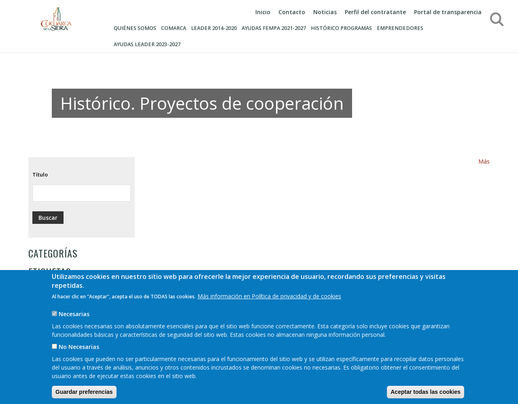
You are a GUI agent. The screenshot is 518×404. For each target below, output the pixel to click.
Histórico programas (341, 28)
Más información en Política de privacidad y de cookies (269, 307)
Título (40, 174)
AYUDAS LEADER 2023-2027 (147, 44)
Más (484, 161)
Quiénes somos (135, 28)
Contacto (291, 12)
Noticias (325, 12)
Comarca (173, 28)
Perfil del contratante (375, 12)
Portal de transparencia (448, 12)
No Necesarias (79, 357)
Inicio (262, 12)
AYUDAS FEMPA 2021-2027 (274, 28)
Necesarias (74, 325)
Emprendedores (400, 28)
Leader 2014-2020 (214, 28)
